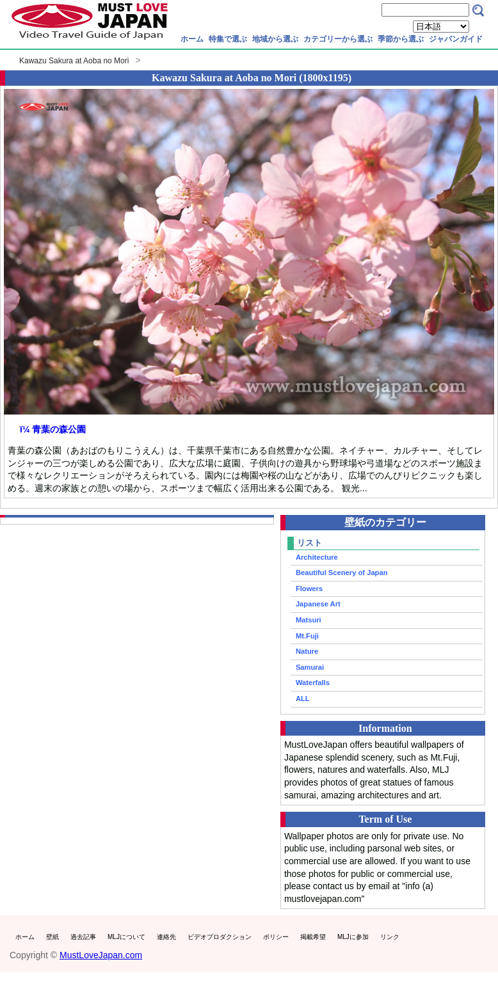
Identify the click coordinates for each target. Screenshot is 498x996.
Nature (307, 651)
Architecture (317, 557)
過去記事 (83, 936)
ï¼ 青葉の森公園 (53, 429)
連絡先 (166, 936)
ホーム (192, 39)
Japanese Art (318, 604)
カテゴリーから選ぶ (338, 39)
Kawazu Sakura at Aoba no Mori (74, 60)
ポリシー (276, 936)
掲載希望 (313, 936)
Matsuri (308, 620)
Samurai (310, 667)
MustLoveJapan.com (101, 955)
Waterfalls (313, 682)
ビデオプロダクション (220, 936)
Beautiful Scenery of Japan (342, 572)
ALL (303, 698)
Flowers (309, 588)
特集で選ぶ (228, 39)
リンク (389, 936)
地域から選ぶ (275, 39)
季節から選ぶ (401, 39)
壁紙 (52, 936)
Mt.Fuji (307, 636)
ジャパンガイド (456, 39)
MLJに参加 (353, 936)
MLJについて (126, 936)
